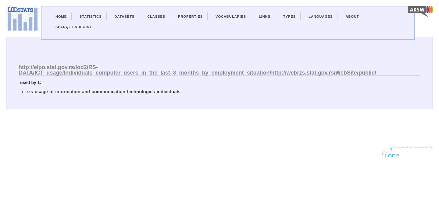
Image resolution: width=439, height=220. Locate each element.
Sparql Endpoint (73, 27)
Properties (190, 16)
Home (61, 16)
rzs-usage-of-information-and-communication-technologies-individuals (103, 91)
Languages (321, 16)
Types (289, 16)
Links (264, 16)
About (352, 16)
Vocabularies (231, 16)
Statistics (91, 16)
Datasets (125, 16)
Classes (156, 16)
